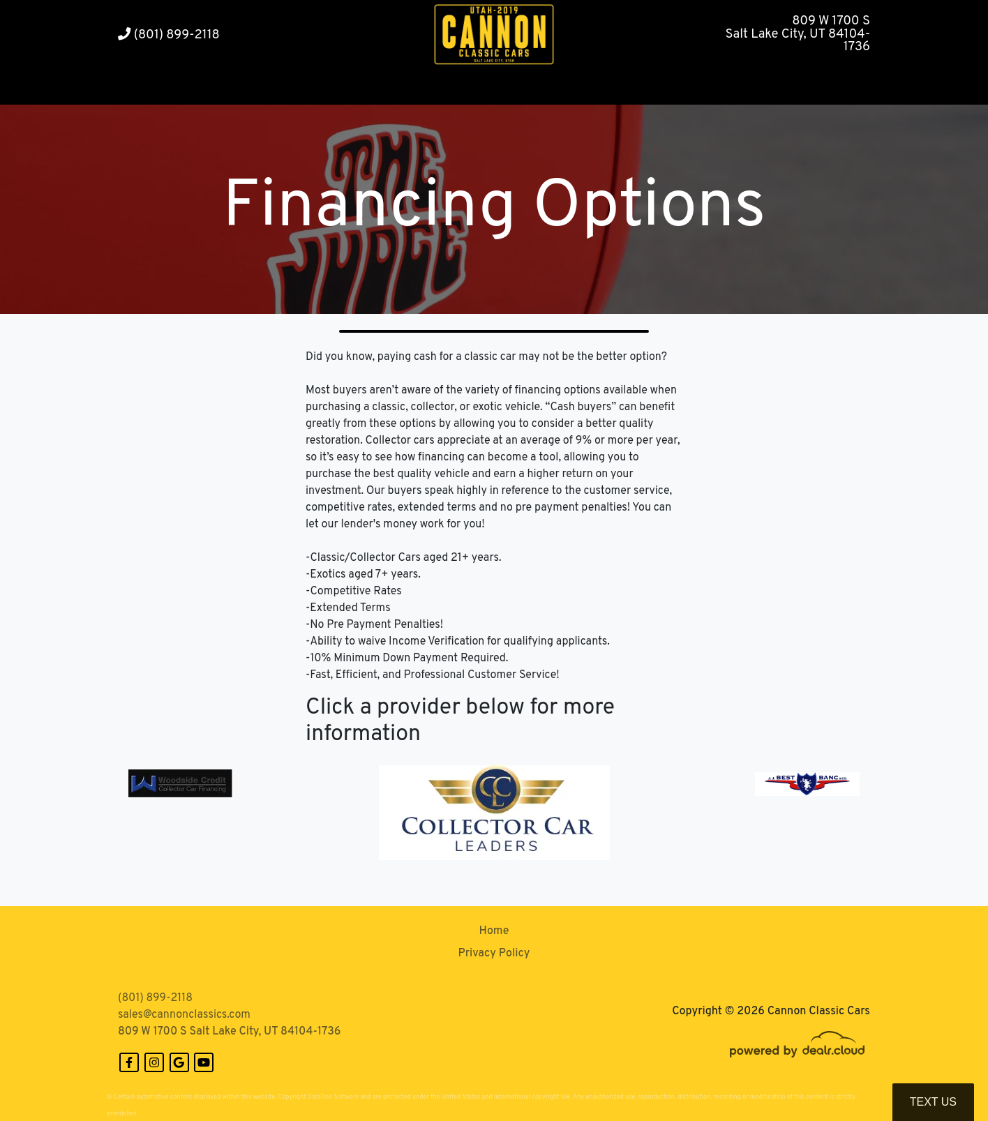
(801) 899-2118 (169, 35)
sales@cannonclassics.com (184, 1015)
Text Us (933, 1102)
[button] (283, 87)
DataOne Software (333, 1097)
